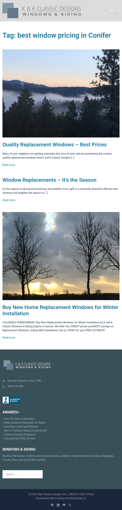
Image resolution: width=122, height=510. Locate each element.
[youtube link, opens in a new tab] (64, 504)
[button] (111, 10)
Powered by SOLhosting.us (51, 498)
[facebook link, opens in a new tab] (52, 504)
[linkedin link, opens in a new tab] (58, 504)
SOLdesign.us (78, 498)
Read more (8, 164)
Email (90, 494)
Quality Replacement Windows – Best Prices (54, 144)
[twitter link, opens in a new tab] (70, 504)
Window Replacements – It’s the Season (49, 180)
